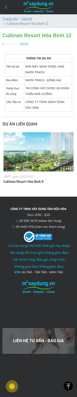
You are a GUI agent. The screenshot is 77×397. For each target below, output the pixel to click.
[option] (38, 160)
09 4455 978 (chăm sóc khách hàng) (40, 227)
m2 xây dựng (17, 246)
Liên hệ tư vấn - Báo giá (38, 341)
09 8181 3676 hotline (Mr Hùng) (40, 221)
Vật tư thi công (24, 259)
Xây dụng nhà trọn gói (26, 252)
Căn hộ (27, 19)
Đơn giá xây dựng (56, 246)
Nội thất (35, 246)
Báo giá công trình (50, 259)
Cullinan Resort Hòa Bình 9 (23, 181)
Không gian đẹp (56, 252)
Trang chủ (9, 19)
